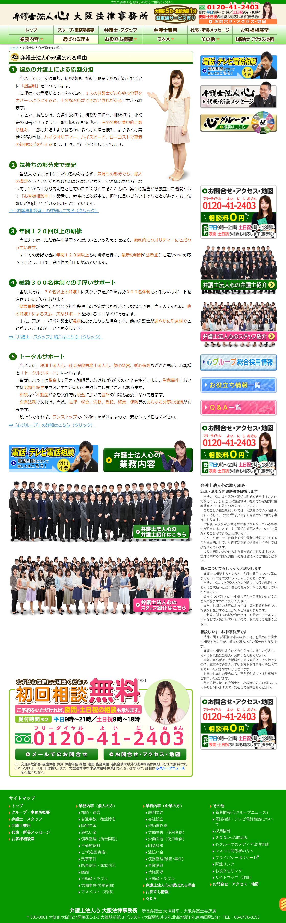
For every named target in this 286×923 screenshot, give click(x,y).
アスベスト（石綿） (98, 892)
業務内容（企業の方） (165, 806)
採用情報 (223, 831)
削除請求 (155, 845)
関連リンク (224, 864)
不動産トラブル (94, 878)
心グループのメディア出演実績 (242, 844)
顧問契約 (155, 812)
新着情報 (242, 812)
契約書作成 (157, 825)
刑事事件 (89, 859)
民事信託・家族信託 (98, 865)
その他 (218, 806)
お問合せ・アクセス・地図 (236, 884)
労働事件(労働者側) (97, 885)
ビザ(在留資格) (94, 852)
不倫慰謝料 (90, 845)
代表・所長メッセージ (30, 832)
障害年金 (89, 825)
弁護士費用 (21, 825)
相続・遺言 (90, 812)
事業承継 (155, 865)
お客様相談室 (22, 839)
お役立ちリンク (228, 870)
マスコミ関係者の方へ (234, 851)
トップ (13, 48)
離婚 (85, 872)
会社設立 (155, 819)
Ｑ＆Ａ (151, 898)
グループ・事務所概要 (30, 812)
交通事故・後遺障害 (98, 819)
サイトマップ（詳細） (234, 877)
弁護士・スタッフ (26, 819)
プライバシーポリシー (237, 857)
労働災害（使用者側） (167, 832)
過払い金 (89, 832)
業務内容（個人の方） (98, 806)
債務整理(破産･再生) (165, 859)
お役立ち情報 (157, 892)
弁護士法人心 (143, 914)
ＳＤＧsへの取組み (231, 837)
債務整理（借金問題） (100, 839)
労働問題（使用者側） (167, 839)
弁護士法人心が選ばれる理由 (170, 885)
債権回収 (155, 872)
